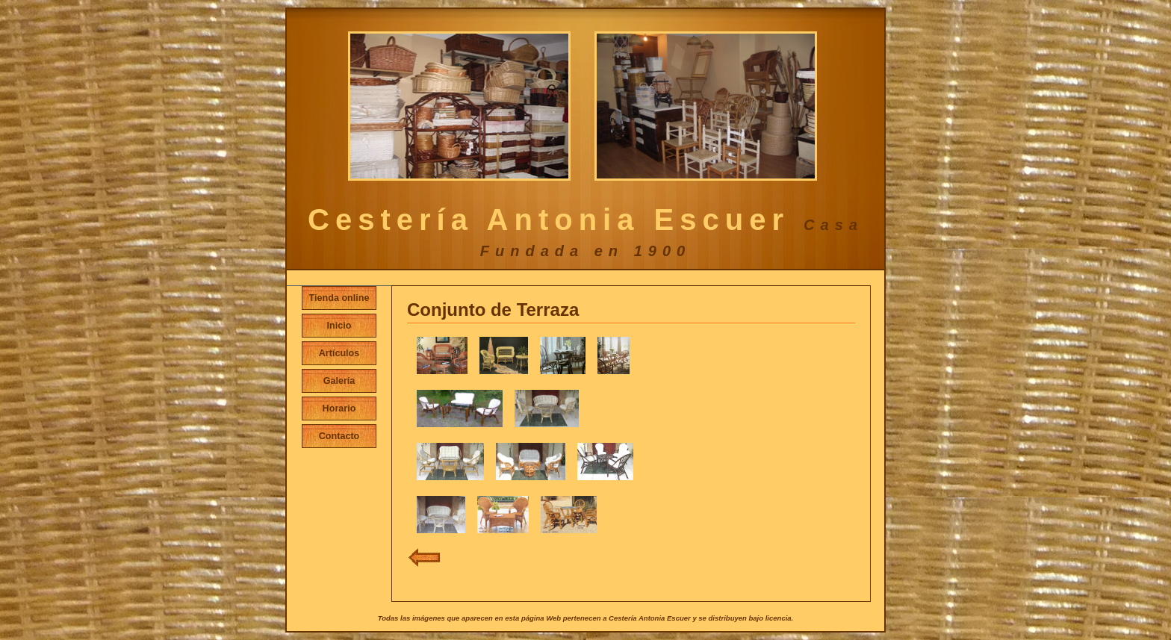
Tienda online (339, 298)
